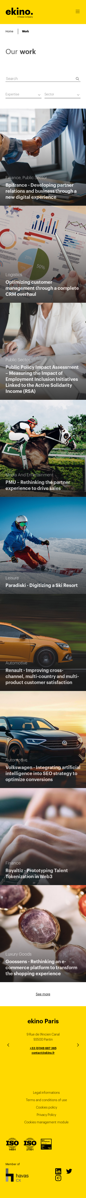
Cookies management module (46, 1122)
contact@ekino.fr (43, 1053)
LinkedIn (58, 1171)
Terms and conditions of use (46, 1100)
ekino (19, 11)
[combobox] (24, 95)
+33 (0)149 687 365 (43, 1048)
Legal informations (46, 1092)
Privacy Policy (46, 1114)
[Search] (77, 79)
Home (9, 31)
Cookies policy (46, 1107)
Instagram (58, 1178)
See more (43, 994)
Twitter (69, 1171)
